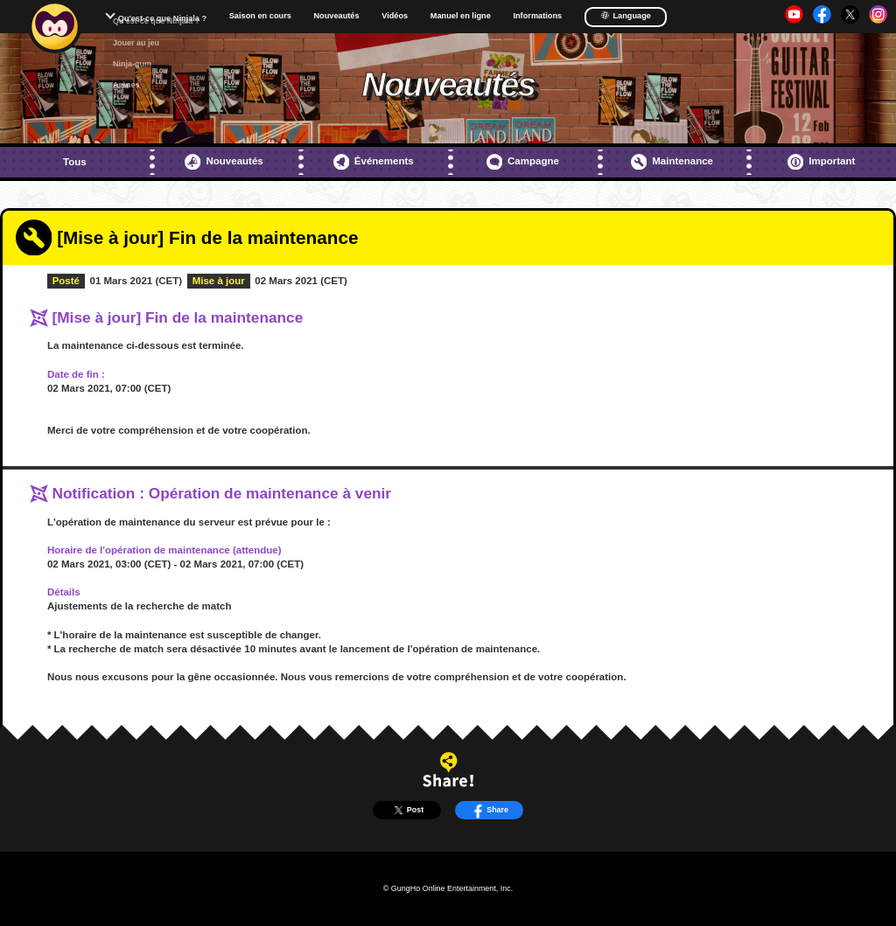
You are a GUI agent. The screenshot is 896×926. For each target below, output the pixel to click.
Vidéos (395, 16)
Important (821, 162)
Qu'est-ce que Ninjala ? (162, 18)
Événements (373, 162)
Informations (537, 16)
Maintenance (672, 162)
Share (489, 810)
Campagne (522, 162)
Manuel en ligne (460, 16)
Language (625, 15)
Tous (75, 162)
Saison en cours (260, 16)
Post (407, 810)
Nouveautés (336, 16)
